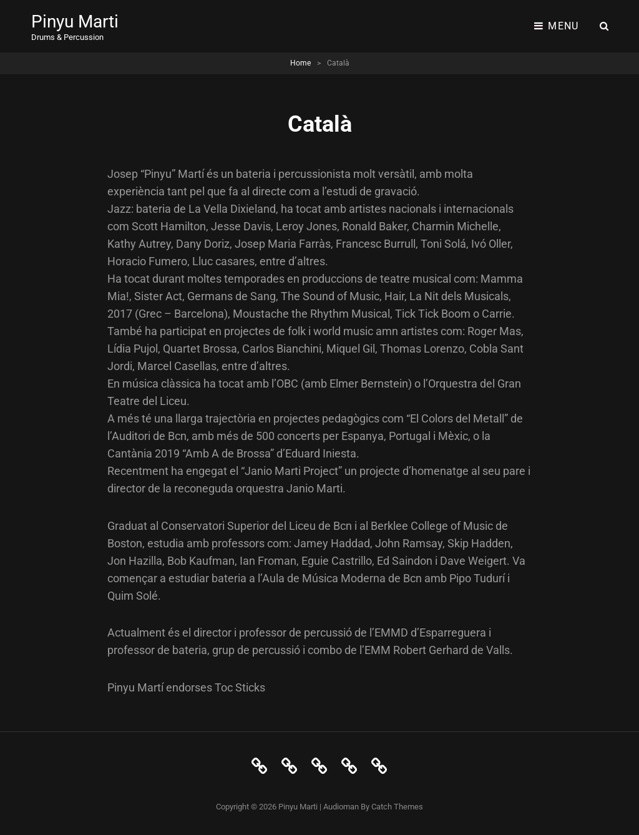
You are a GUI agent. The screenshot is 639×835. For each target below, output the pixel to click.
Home (300, 63)
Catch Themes (397, 806)
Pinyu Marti (75, 21)
